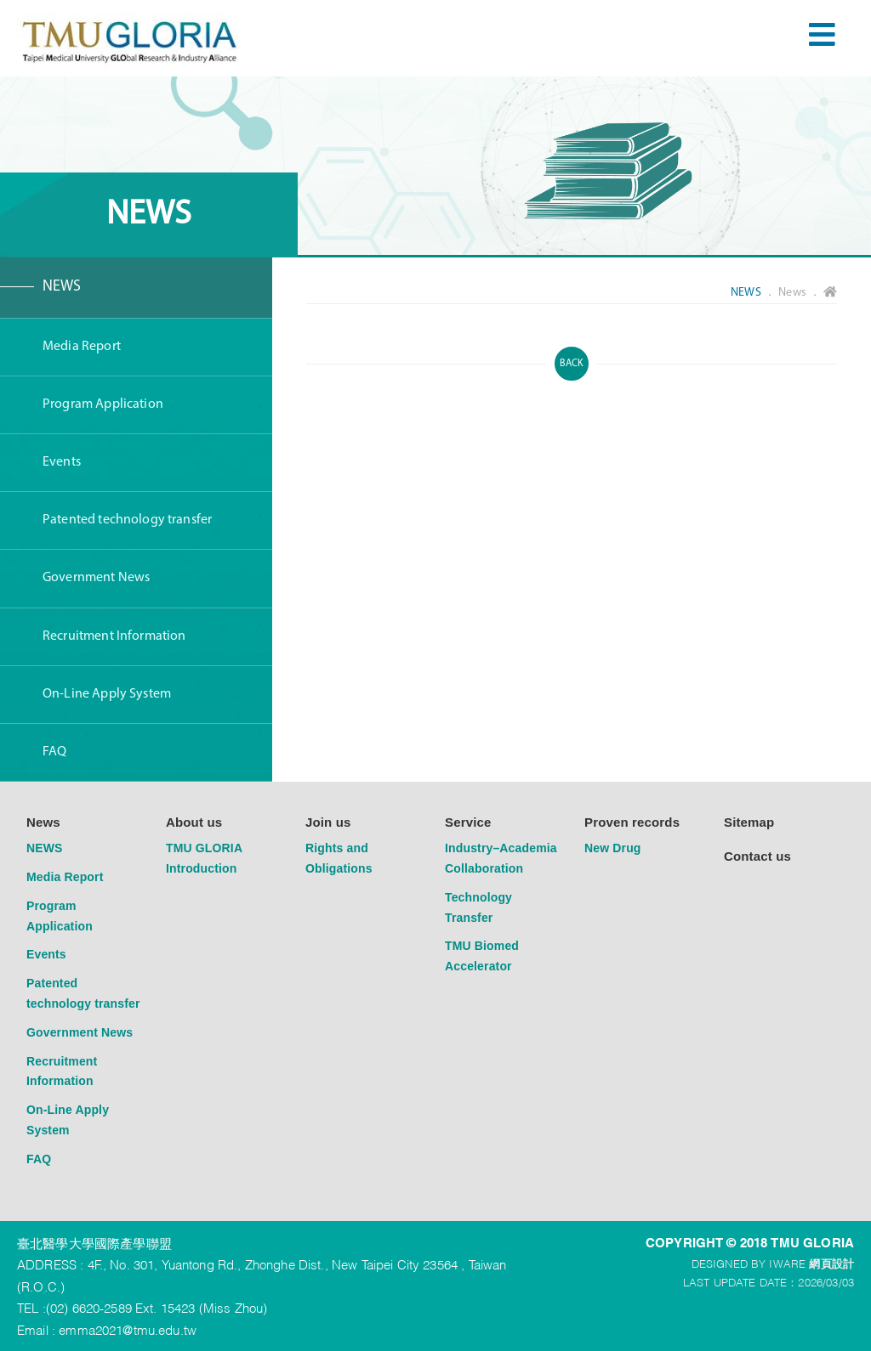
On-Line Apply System (107, 694)
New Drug (612, 848)
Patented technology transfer (127, 520)
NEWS (62, 287)
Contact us (757, 856)
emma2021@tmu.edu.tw (127, 1329)
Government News (96, 578)
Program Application (103, 404)
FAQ (54, 752)
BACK (572, 364)
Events (62, 462)
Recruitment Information (114, 636)
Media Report (82, 346)
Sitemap (749, 822)
